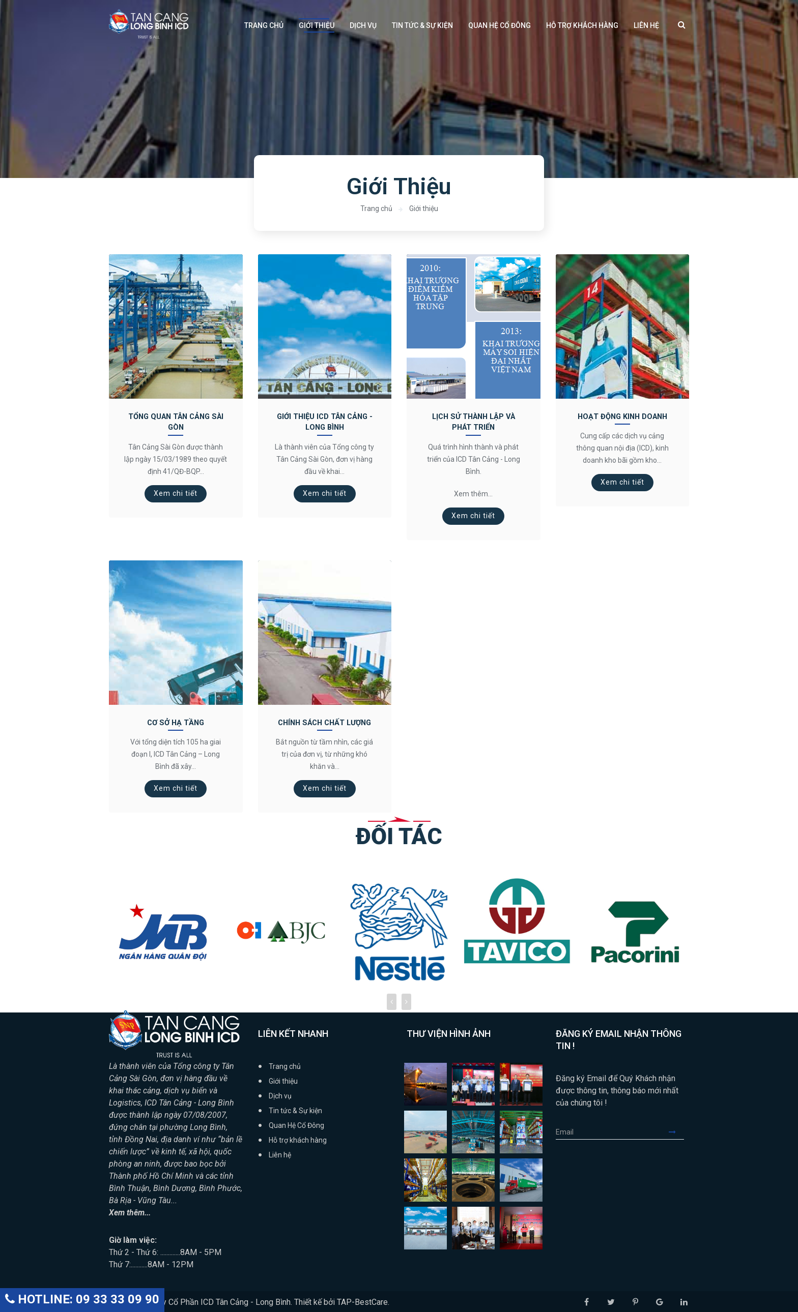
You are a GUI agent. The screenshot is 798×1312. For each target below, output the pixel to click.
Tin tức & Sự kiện (422, 25)
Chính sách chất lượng (324, 722)
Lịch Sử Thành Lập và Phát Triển (473, 421)
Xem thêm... (130, 1211)
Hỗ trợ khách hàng (582, 25)
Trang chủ (263, 25)
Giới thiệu (316, 25)
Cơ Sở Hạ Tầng (176, 722)
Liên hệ (646, 25)
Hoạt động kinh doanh (622, 416)
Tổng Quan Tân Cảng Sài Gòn (175, 421)
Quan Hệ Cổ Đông (499, 25)
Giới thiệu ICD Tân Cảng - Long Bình (324, 421)
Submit (676, 1130)
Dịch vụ (363, 25)
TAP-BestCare (362, 1300)
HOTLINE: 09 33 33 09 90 (82, 1299)
